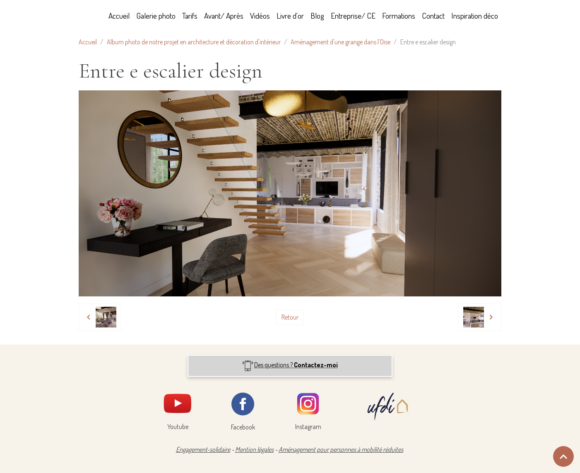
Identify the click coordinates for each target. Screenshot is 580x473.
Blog (317, 15)
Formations (398, 15)
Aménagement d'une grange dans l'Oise (340, 42)
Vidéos (260, 15)
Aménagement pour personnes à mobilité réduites (341, 449)
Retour (290, 317)
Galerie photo (156, 15)
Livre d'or (290, 15)
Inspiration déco (474, 15)
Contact (433, 15)
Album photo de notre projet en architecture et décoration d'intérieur (194, 42)
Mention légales (254, 449)
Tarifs (189, 15)
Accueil (119, 15)
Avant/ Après (223, 15)
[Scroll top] (563, 456)
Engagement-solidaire (203, 449)
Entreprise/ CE (353, 15)
